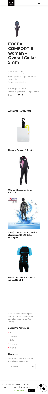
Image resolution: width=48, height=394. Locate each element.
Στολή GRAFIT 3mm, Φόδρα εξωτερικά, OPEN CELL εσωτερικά (22, 235)
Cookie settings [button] (19, 390)
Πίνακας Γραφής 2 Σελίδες (21, 150)
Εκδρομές (13, 344)
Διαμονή (13, 348)
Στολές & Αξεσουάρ (33, 92)
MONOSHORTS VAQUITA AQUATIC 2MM (22, 278)
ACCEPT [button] (31, 390)
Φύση (12, 332)
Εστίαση (12, 340)
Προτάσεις (13, 336)
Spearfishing (21, 92)
